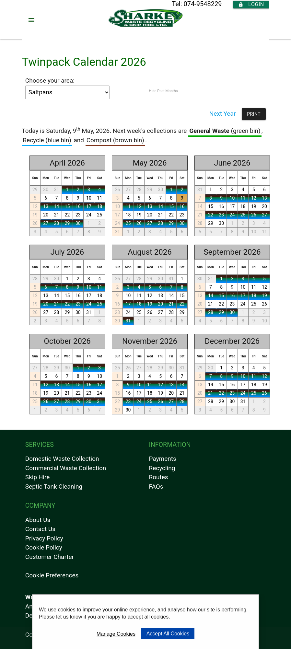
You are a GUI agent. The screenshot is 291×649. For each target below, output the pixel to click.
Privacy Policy (44, 538)
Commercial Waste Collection (65, 468)
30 (45, 189)
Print (254, 114)
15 (67, 206)
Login (251, 4)
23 (78, 214)
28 (56, 223)
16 (78, 206)
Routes (158, 477)
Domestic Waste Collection (62, 458)
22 (67, 214)
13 (45, 206)
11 (99, 198)
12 (35, 206)
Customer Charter (49, 557)
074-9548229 (202, 4)
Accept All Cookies (168, 633)
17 (88, 206)
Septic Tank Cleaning (53, 486)
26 (35, 223)
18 (99, 206)
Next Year (222, 113)
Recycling (162, 468)
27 (45, 223)
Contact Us (40, 529)
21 (56, 214)
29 (35, 189)
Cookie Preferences (52, 575)
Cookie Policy (43, 547)
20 (45, 214)
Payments (162, 458)
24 (88, 214)
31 (56, 189)
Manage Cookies (116, 634)
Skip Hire (37, 477)
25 (99, 214)
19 (35, 214)
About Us (37, 520)
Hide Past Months (163, 91)
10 (88, 198)
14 (56, 206)
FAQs (156, 486)
